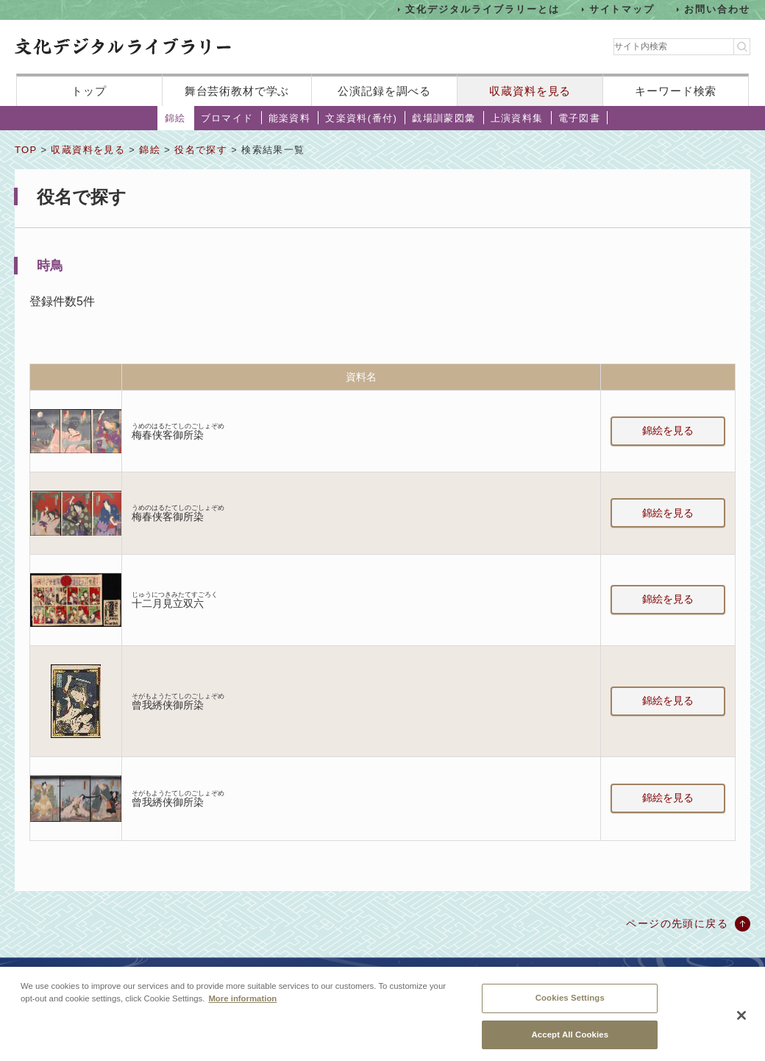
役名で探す (200, 149)
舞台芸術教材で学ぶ (237, 91)
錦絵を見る (668, 430)
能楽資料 (289, 118)
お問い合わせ (717, 9)
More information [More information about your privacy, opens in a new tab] (242, 1003)
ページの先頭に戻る (677, 923)
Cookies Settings (570, 1002)
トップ (89, 91)
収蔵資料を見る (530, 91)
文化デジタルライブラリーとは (482, 9)
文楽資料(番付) (361, 118)
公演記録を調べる (384, 91)
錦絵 (175, 118)
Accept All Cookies (569, 1039)
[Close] (741, 1021)
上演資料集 (517, 118)
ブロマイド (227, 118)
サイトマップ (622, 9)
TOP (26, 149)
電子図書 (579, 118)
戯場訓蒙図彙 (443, 118)
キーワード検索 (675, 91)
